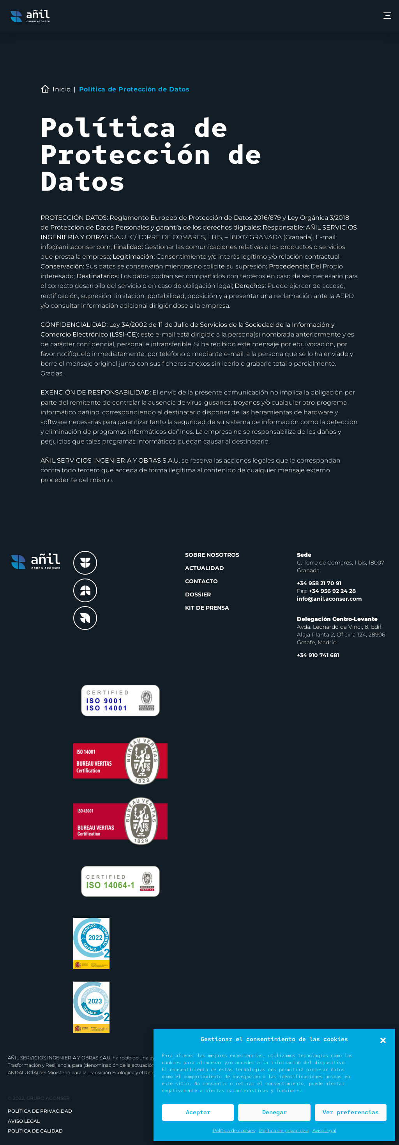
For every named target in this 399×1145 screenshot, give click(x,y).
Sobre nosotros (212, 554)
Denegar (274, 1112)
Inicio (62, 89)
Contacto (201, 581)
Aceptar (198, 1112)
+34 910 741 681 (318, 655)
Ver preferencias (351, 1112)
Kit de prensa (207, 607)
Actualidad (204, 568)
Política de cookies (234, 1130)
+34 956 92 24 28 (326, 590)
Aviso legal (324, 1130)
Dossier (198, 594)
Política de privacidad (284, 1130)
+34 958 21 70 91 (319, 583)
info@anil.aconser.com (329, 598)
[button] (383, 1039)
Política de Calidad (35, 1131)
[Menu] (387, 16)
